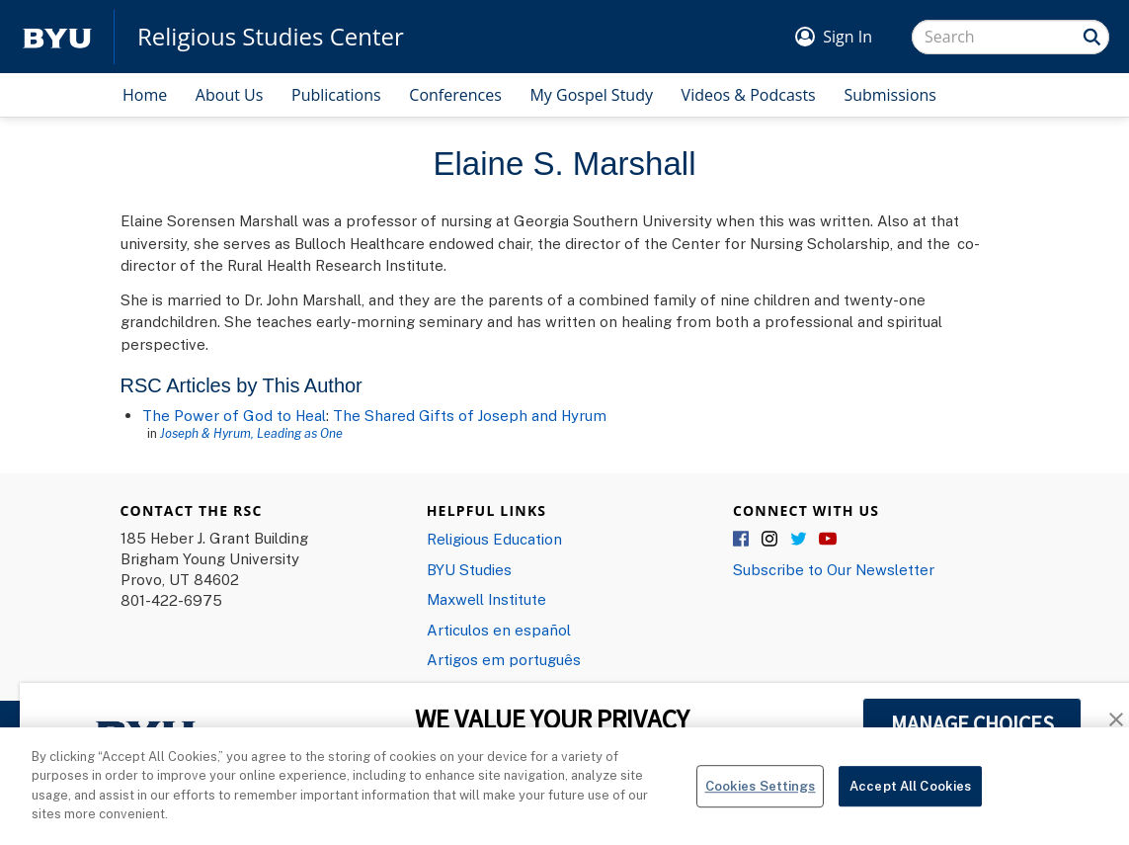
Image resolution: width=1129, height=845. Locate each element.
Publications (336, 95)
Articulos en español (499, 629)
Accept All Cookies (910, 794)
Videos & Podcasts (749, 95)
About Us (230, 95)
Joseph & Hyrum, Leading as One (251, 433)
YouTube (828, 540)
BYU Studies (469, 569)
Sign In (847, 36)
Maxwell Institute (486, 599)
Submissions (890, 95)
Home (144, 95)
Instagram (770, 540)
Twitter (799, 540)
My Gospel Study (591, 95)
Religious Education (494, 539)
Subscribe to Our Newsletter (833, 569)
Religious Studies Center (270, 36)
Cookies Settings (760, 794)
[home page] (57, 37)
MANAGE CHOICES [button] (972, 723)
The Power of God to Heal (234, 415)
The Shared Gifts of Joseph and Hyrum (469, 415)
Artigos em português (504, 659)
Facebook (742, 540)
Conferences (455, 95)
